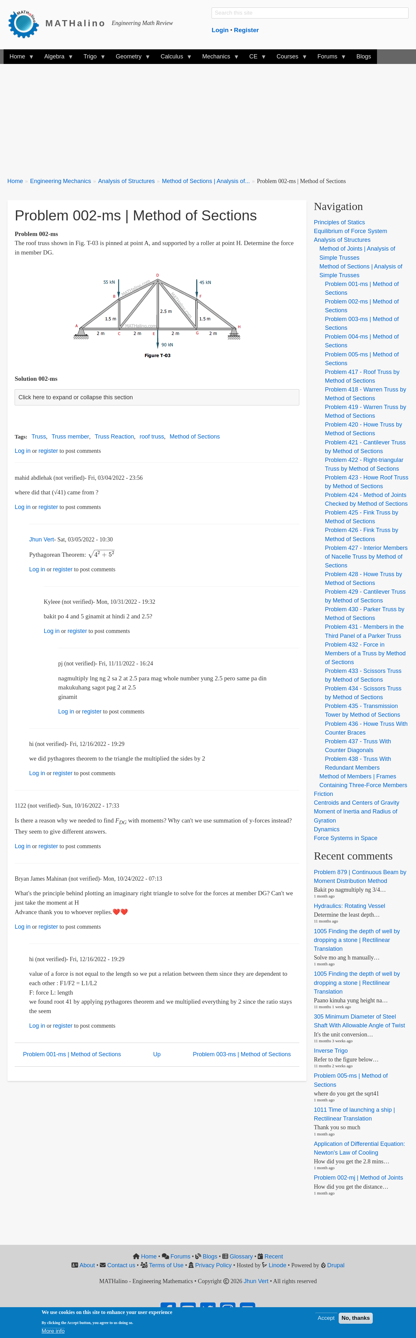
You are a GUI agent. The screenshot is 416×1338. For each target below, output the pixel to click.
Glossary (241, 1256)
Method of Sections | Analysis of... (206, 181)
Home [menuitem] (19, 58)
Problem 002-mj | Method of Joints (358, 1178)
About (87, 1265)
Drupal (335, 1265)
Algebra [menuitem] (55, 58)
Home (15, 181)
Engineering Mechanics (60, 181)
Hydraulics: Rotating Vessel (349, 906)
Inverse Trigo (331, 1050)
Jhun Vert (41, 539)
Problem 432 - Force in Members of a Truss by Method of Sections (365, 653)
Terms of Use (166, 1265)
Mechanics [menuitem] (217, 58)
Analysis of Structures (126, 181)
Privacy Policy (213, 1265)
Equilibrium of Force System (350, 231)
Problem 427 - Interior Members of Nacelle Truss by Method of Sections (366, 557)
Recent (274, 1256)
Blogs (210, 1256)
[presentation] (101, 554)
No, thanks (356, 1318)
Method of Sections (195, 436)
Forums (180, 1256)
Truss (39, 436)
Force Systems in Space (346, 838)
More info (53, 1331)
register (48, 451)
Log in (23, 451)
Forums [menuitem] (329, 58)
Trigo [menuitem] (92, 58)
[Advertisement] (202, 116)
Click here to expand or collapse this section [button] (76, 397)
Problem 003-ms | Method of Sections (242, 1054)
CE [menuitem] (254, 58)
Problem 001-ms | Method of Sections (72, 1054)
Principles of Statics (339, 222)
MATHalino (76, 23)
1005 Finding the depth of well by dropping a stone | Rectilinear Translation (357, 940)
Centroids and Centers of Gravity (356, 802)
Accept (326, 1318)
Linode (277, 1265)
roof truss (152, 436)
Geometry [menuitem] (130, 58)
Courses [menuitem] (289, 58)
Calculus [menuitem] (173, 58)
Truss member (70, 436)
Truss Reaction (114, 436)
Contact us (121, 1265)
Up (157, 1054)
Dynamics (327, 829)
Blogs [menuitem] (364, 56)
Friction (323, 794)
